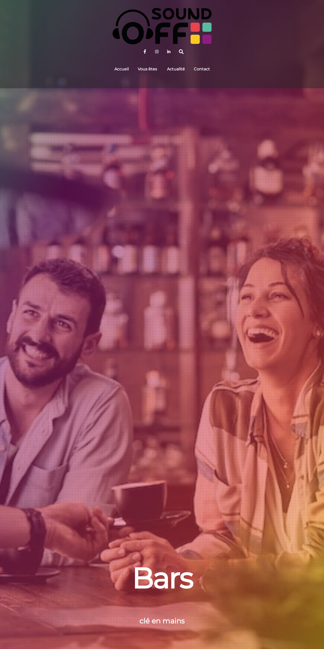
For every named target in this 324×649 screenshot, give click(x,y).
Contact (202, 69)
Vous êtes (147, 69)
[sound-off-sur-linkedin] (169, 51)
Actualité (176, 69)
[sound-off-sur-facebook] (145, 51)
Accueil (121, 69)
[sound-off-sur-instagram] (157, 51)
